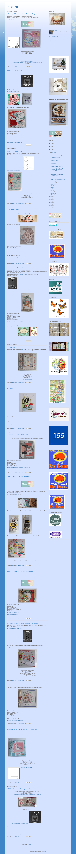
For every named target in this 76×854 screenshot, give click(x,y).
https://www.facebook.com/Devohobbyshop (14, 142)
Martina (26, 274)
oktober (52, 181)
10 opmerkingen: (21, 428)
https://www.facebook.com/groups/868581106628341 (16, 720)
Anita (23, 349)
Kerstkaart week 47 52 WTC (15, 268)
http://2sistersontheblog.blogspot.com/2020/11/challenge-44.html (18, 257)
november (53, 153)
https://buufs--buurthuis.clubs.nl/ (27, 677)
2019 (51, 196)
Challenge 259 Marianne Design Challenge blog (21, 571)
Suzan (56, 30)
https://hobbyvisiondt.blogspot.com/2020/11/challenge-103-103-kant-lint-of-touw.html (27, 62)
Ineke (19, 89)
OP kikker (10, 388)
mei (52, 188)
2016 (51, 201)
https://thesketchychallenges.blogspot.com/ (14, 170)
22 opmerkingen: (21, 836)
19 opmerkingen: (21, 144)
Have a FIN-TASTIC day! (14, 151)
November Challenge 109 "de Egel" (17, 434)
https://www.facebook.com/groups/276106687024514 (16, 254)
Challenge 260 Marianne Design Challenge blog (21, 14)
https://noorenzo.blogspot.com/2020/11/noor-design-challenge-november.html (27, 794)
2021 (51, 149)
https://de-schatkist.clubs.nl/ (27, 379)
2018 (51, 198)
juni (52, 187)
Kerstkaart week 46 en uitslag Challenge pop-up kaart (22, 623)
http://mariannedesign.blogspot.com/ (27, 61)
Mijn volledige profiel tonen (53, 36)
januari (52, 194)
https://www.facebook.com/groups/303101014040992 (16, 322)
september (53, 182)
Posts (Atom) (30, 844)
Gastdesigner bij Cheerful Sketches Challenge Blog (22, 729)
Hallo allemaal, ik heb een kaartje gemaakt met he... (57, 175)
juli (52, 185)
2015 (51, 202)
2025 (51, 143)
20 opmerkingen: (21, 680)
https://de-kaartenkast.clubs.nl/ (12, 614)
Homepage (28, 840)
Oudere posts (44, 840)
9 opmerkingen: (21, 382)
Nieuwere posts (11, 840)
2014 (51, 204)
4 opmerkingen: (21, 203)
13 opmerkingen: (21, 565)
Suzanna (13, 7)
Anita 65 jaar (11, 347)
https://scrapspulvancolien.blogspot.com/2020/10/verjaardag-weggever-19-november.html (22, 213)
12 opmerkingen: (21, 782)
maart (52, 191)
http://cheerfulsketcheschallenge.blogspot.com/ (27, 735)
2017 (51, 199)
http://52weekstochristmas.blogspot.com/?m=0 (15, 87)
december (53, 152)
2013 (51, 205)
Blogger (44, 851)
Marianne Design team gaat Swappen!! (18, 476)
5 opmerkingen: (21, 472)
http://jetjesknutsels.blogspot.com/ (13, 561)
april (52, 190)
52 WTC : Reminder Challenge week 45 (18, 789)
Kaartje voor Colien (13, 209)
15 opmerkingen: (21, 263)
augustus (53, 184)
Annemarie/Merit (20, 274)
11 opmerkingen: (21, 66)
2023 (51, 146)
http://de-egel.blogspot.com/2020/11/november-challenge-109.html (18, 467)
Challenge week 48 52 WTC (15, 70)
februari (52, 193)
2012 (51, 207)
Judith (16, 494)
